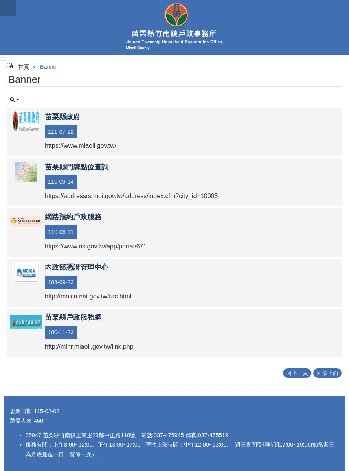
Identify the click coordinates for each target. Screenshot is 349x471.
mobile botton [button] (8, 8)
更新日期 (21, 411)
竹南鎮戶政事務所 (174, 27)
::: (3, 58)
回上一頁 (297, 373)
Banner (49, 67)
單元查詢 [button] (14, 100)
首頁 (23, 67)
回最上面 (327, 373)
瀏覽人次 (21, 421)
